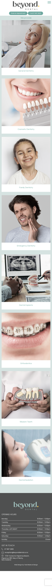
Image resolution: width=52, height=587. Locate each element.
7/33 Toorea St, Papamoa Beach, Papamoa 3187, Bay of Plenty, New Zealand (15, 558)
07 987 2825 (8, 549)
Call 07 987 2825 (35, 13)
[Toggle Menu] (49, 2)
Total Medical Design (31, 565)
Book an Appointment (18, 13)
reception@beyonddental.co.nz (15, 552)
